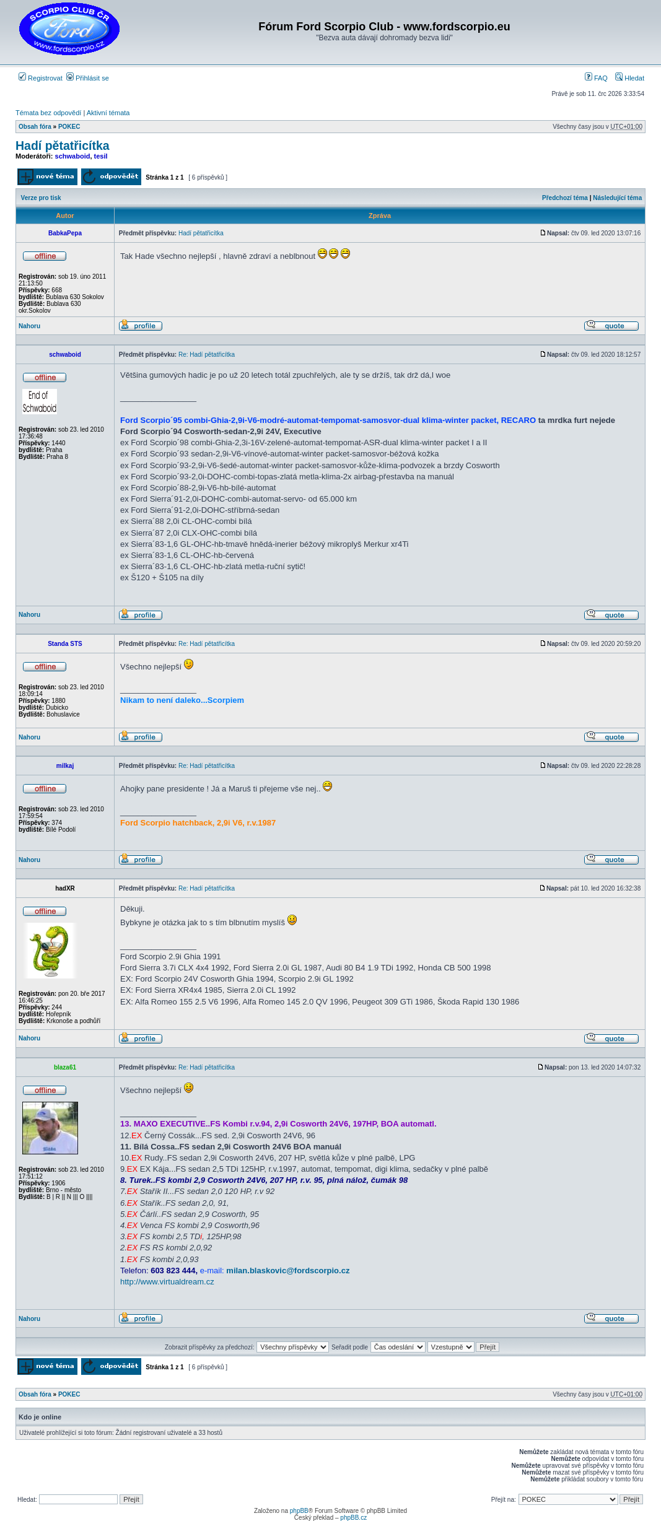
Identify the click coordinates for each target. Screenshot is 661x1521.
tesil (101, 156)
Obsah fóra (35, 126)
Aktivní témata (108, 112)
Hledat (629, 78)
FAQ (596, 78)
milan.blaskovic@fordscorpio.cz (287, 1270)
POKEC (69, 126)
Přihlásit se (87, 78)
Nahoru (29, 326)
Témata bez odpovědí (48, 112)
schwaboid (72, 156)
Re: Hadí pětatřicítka (206, 354)
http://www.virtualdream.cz (167, 1281)
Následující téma (617, 197)
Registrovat (41, 78)
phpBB (299, 1510)
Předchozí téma (565, 197)
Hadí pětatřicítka (62, 145)
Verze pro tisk (41, 197)
